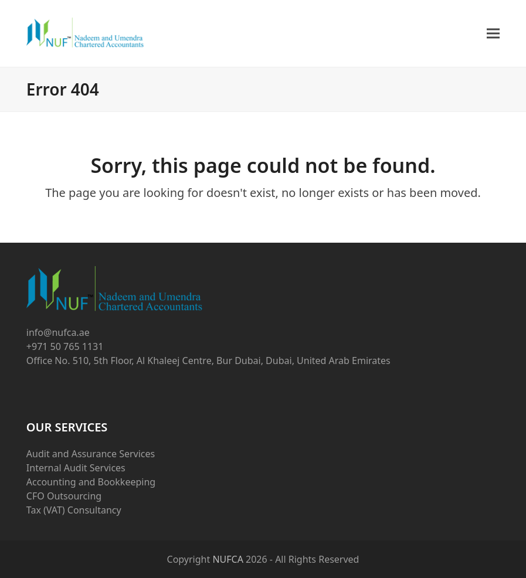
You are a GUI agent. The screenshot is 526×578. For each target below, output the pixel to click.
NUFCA (227, 559)
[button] (493, 34)
